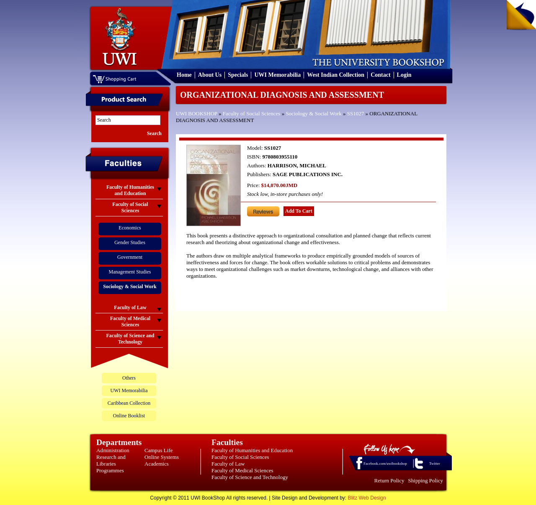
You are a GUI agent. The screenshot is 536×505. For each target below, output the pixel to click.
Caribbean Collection (129, 403)
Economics (130, 228)
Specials (238, 75)
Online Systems (161, 457)
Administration (112, 450)
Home (184, 75)
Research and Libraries (111, 460)
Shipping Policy (425, 480)
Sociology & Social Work (313, 113)
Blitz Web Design (367, 498)
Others (129, 378)
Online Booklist (129, 416)
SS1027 (355, 113)
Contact (380, 75)
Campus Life (158, 450)
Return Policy (389, 480)
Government (129, 257)
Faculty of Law (228, 464)
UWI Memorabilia (277, 75)
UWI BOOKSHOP (196, 113)
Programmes (110, 470)
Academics (156, 464)
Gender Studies (129, 242)
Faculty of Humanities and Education (252, 450)
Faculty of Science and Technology (249, 477)
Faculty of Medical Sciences (242, 470)
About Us (210, 75)
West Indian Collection (335, 75)
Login (404, 75)
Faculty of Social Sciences (252, 113)
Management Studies (130, 272)
